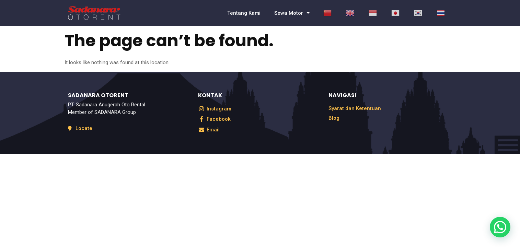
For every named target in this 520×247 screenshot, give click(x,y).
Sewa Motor (292, 13)
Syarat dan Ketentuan (354, 108)
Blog (333, 118)
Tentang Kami (244, 13)
